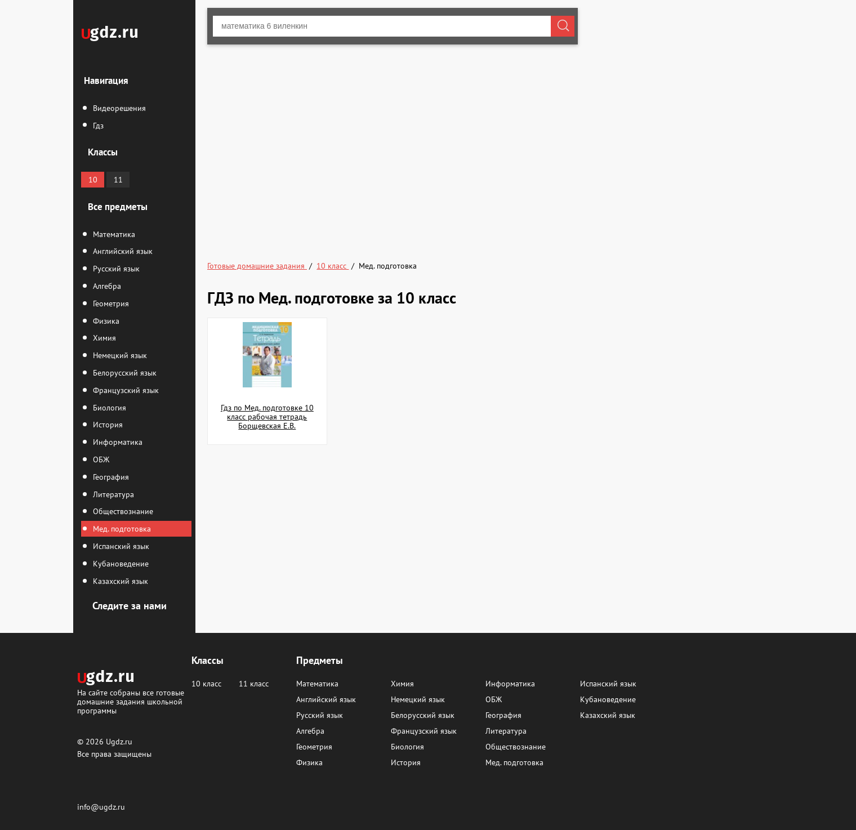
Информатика (116, 442)
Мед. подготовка (121, 529)
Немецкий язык (119, 355)
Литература (112, 494)
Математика (113, 234)
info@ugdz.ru (101, 807)
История (107, 425)
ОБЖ (100, 459)
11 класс (254, 684)
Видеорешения (118, 108)
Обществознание (122, 511)
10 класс (206, 684)
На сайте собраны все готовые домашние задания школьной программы (130, 701)
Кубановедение (120, 564)
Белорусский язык (124, 373)
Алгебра (106, 286)
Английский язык (122, 251)
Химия (103, 338)
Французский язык (125, 390)
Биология (108, 408)
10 (92, 180)
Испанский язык (120, 546)
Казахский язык (119, 581)
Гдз (97, 126)
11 (118, 180)
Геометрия (110, 303)
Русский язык (115, 269)
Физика (105, 321)
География (110, 477)
